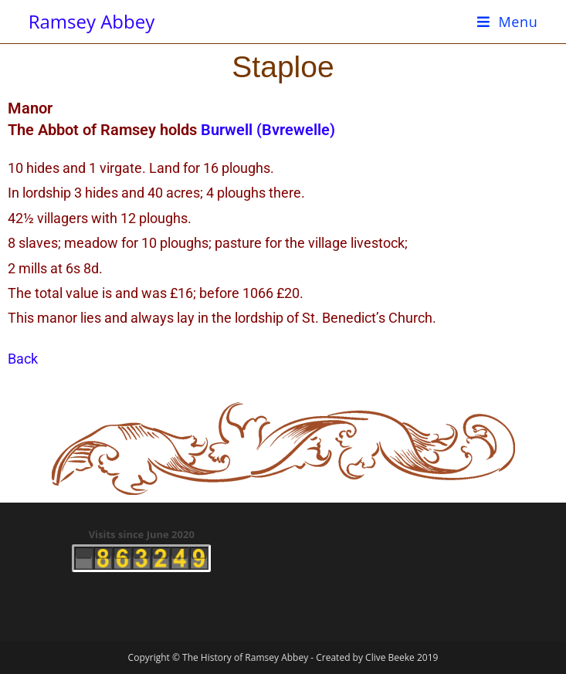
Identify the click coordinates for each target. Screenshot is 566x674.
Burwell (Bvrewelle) (268, 129)
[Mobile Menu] (507, 21)
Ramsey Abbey (92, 21)
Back (23, 359)
